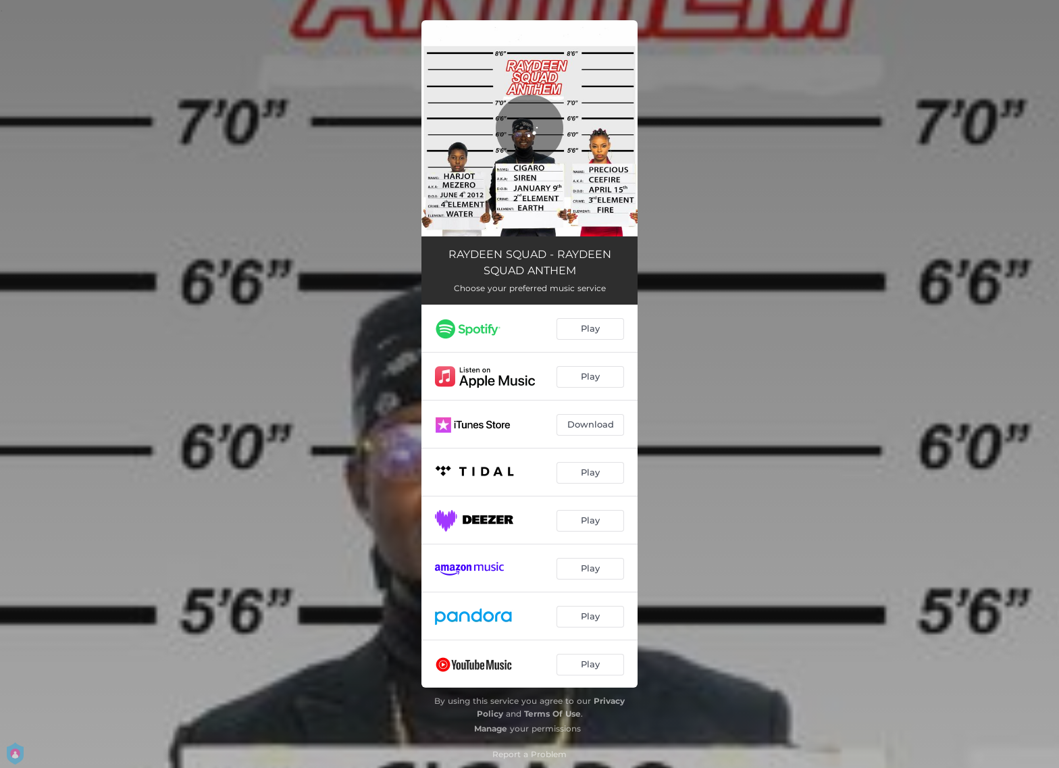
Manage (490, 728)
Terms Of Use (552, 714)
